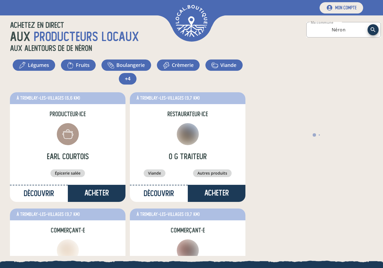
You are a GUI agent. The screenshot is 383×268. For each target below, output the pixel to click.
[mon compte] (341, 7)
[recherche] (373, 29)
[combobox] (338, 29)
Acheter (96, 194)
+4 (128, 80)
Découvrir (39, 195)
